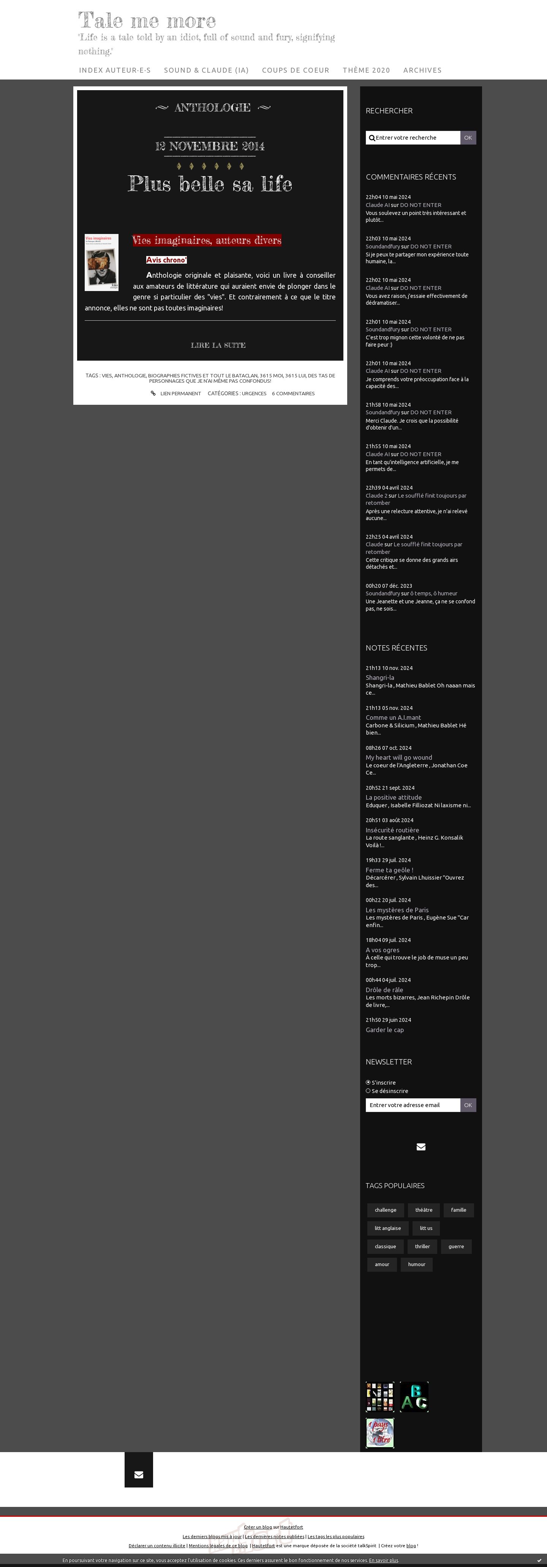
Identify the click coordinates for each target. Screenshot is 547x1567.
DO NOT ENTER (420, 204)
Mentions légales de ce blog (218, 1548)
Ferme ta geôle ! (390, 869)
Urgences (254, 393)
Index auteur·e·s (115, 70)
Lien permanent (174, 393)
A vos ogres (383, 949)
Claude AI (378, 204)
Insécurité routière (392, 830)
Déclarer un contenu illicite (157, 1548)
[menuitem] (115, 70)
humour (453, 1266)
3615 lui (296, 375)
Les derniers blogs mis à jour (212, 1539)
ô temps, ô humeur (436, 593)
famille (383, 1229)
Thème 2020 (366, 70)
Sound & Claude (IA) (206, 70)
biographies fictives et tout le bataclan (202, 375)
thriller (457, 1247)
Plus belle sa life (210, 183)
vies (105, 375)
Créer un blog (258, 1529)
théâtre (426, 1210)
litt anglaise (423, 1229)
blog (411, 1548)
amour (417, 1266)
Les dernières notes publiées (274, 1539)
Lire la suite (219, 345)
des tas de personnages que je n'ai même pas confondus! (242, 378)
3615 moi (272, 375)
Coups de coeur (296, 70)
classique (418, 1247)
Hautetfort (291, 1529)
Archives (422, 70)
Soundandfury (384, 246)
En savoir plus (383, 1560)
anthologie (128, 375)
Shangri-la (380, 677)
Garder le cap (385, 1029)
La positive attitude (394, 797)
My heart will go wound (399, 757)
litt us (381, 1247)
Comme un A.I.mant (394, 717)
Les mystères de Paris (397, 909)
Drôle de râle (384, 989)
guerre (383, 1266)
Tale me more (152, 19)
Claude (374, 544)
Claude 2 (376, 495)
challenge (386, 1210)
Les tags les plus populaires (336, 1539)
